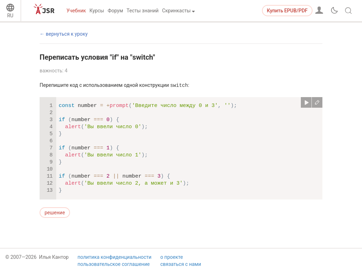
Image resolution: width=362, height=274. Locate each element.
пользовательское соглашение (113, 265)
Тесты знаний (143, 10)
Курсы (96, 10)
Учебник (76, 10)
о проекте (171, 258)
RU (10, 15)
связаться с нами (180, 265)
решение (55, 212)
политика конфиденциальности (114, 258)
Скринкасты (176, 10)
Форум (115, 10)
